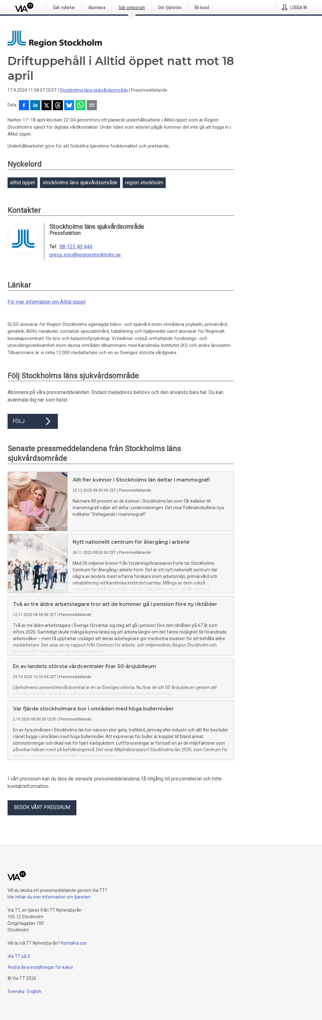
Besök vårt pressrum (42, 807)
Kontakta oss (74, 943)
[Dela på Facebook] (24, 105)
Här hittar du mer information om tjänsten (49, 896)
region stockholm (144, 183)
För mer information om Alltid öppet (47, 302)
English (34, 991)
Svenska (16, 991)
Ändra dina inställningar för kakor (40, 967)
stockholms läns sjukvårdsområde (80, 183)
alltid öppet (22, 183)
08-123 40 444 (75, 247)
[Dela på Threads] (58, 105)
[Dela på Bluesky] (69, 105)
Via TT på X (19, 956)
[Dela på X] (47, 105)
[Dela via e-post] (92, 105)
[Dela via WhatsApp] (80, 105)
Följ (33, 421)
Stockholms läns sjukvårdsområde (94, 90)
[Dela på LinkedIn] (35, 105)
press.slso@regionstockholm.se (85, 255)
